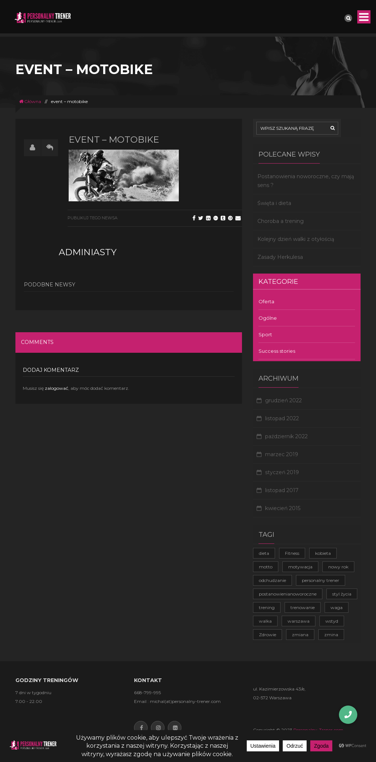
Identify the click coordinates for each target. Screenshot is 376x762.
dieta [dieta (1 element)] (264, 553)
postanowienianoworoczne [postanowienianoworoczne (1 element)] (288, 594)
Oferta (266, 301)
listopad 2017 (282, 490)
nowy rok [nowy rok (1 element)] (338, 566)
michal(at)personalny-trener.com (185, 701)
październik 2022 (286, 436)
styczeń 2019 (282, 472)
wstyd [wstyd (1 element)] (331, 621)
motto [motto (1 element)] (265, 566)
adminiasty (87, 252)
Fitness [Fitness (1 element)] (292, 553)
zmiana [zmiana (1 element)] (300, 634)
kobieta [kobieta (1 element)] (323, 553)
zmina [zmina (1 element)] (331, 634)
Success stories (276, 351)
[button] (348, 715)
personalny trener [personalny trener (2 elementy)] (320, 580)
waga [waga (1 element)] (336, 607)
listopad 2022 (282, 418)
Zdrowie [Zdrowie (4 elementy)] (267, 634)
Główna (30, 101)
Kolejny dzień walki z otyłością (295, 239)
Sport (265, 334)
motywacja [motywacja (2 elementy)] (300, 566)
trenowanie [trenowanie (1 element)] (302, 607)
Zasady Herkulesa (280, 257)
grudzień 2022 (283, 400)
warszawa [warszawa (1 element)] (299, 621)
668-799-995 (147, 692)
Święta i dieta (274, 203)
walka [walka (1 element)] (265, 621)
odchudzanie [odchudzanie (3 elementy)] (272, 580)
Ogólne (267, 318)
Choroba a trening (280, 221)
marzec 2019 (281, 454)
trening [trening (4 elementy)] (267, 607)
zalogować (56, 388)
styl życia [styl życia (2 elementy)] (341, 594)
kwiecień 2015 (282, 508)
